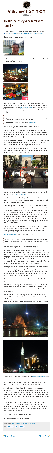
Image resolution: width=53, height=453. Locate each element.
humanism (10, 424)
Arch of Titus (13, 194)
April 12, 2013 (32, 122)
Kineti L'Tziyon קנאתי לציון (26, 11)
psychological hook (26, 108)
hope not (23, 194)
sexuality (22, 424)
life (16, 424)
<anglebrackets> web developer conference (24, 33)
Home (27, 433)
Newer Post (9, 434)
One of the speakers (10, 234)
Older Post (43, 434)
